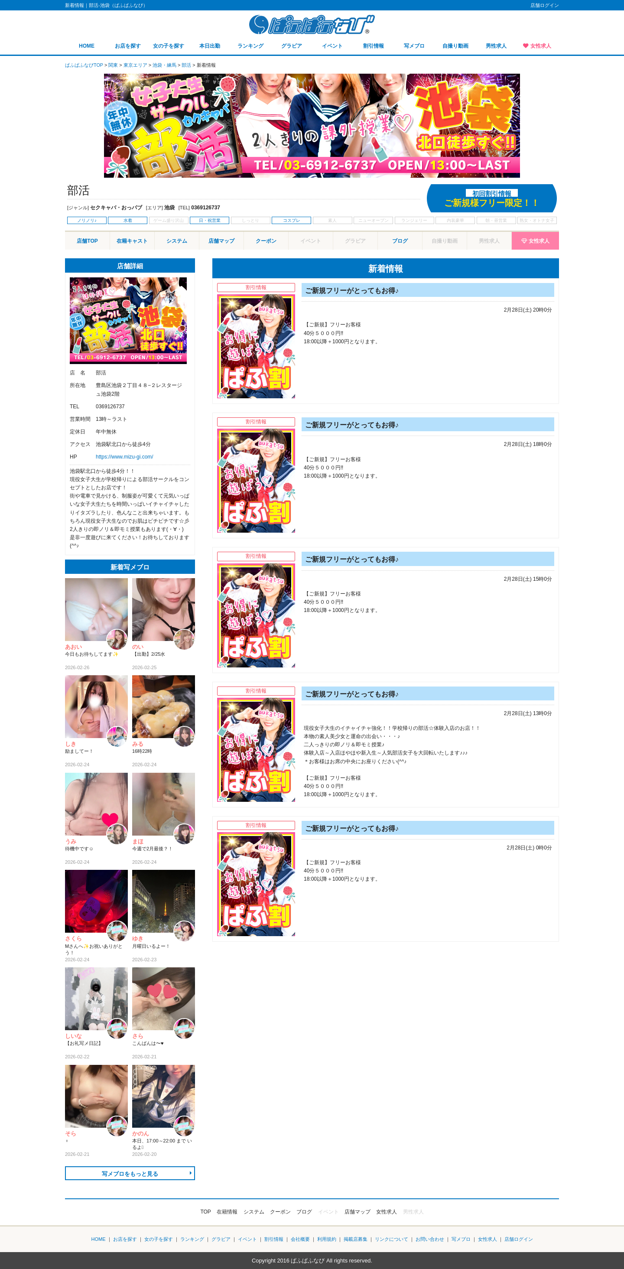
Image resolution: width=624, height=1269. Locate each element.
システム (176, 241)
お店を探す (128, 46)
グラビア (291, 46)
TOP (205, 1212)
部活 (186, 65)
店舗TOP (87, 241)
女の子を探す (168, 46)
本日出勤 (209, 46)
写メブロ (414, 46)
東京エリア (135, 65)
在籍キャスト (132, 241)
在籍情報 (227, 1212)
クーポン (266, 241)
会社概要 (300, 1239)
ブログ (400, 241)
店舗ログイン (544, 5)
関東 (113, 65)
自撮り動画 (455, 46)
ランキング (250, 46)
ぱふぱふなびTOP (84, 65)
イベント (332, 46)
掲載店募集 (355, 1239)
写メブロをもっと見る (130, 1174)
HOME (86, 46)
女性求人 (540, 46)
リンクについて (391, 1239)
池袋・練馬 (164, 65)
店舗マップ (221, 241)
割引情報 (373, 46)
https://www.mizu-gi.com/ (124, 457)
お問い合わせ (430, 1239)
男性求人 (496, 46)
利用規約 (326, 1239)
